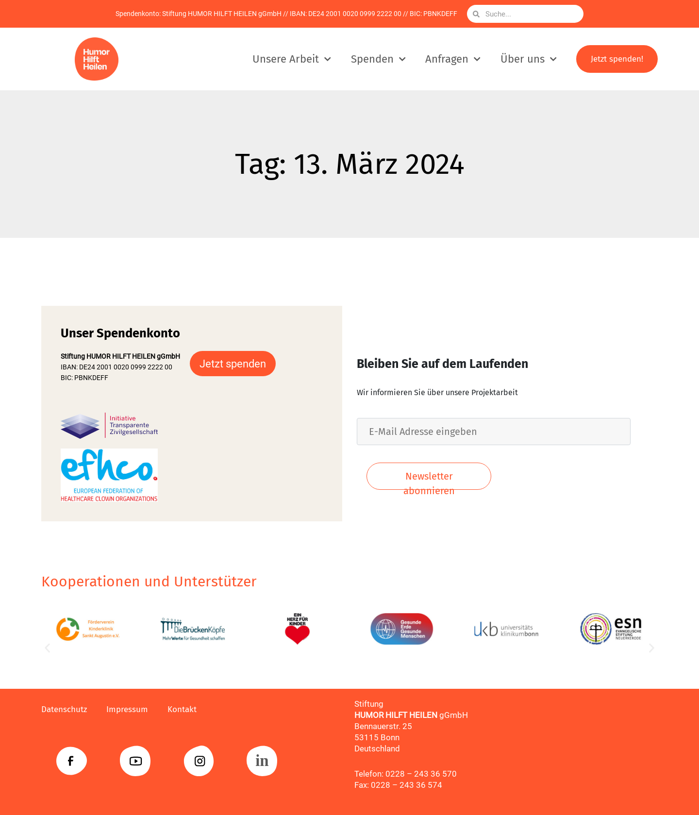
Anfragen (453, 58)
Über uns (528, 58)
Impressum (127, 709)
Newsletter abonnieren (429, 480)
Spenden (378, 58)
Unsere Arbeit (291, 58)
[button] (47, 648)
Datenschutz (64, 709)
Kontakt (182, 709)
